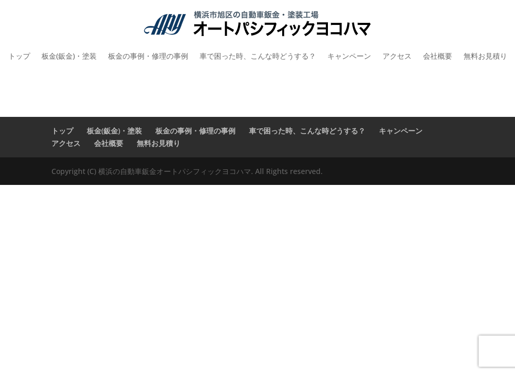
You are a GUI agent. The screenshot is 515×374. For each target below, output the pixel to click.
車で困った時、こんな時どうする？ (258, 56)
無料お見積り (485, 56)
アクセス (397, 56)
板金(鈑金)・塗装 (69, 56)
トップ (19, 56)
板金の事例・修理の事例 (148, 56)
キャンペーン (349, 56)
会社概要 (437, 56)
